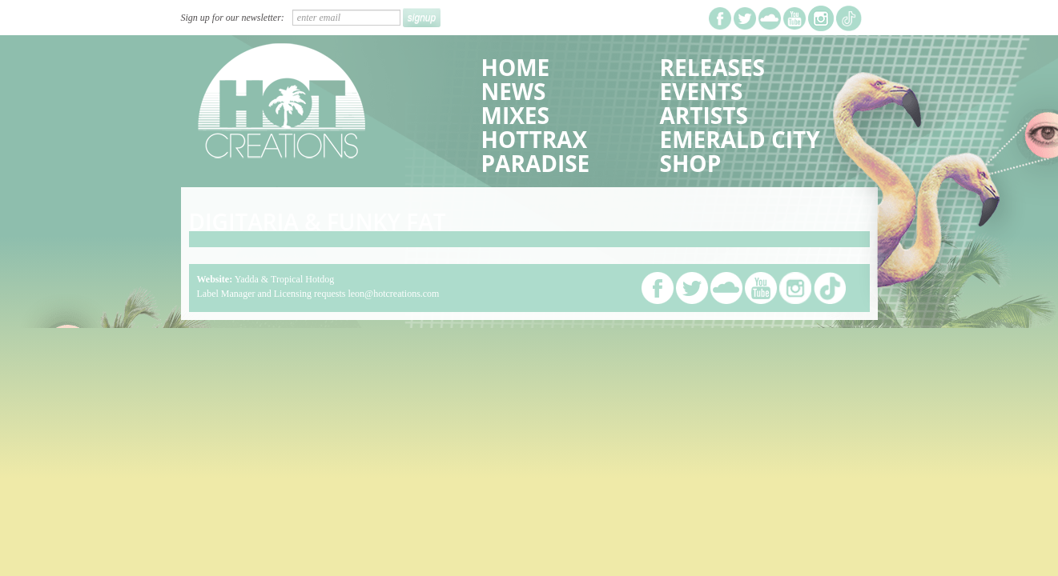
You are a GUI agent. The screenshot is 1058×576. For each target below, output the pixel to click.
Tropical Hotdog (302, 279)
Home (515, 67)
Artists (704, 115)
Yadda (247, 279)
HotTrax (534, 139)
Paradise (535, 163)
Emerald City (740, 139)
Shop (691, 163)
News (513, 91)
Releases (713, 67)
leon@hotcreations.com (393, 293)
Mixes (515, 115)
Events (701, 91)
